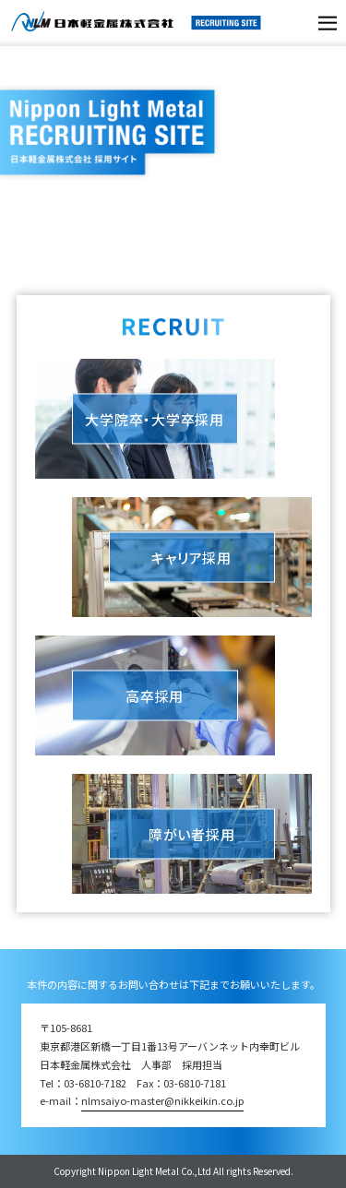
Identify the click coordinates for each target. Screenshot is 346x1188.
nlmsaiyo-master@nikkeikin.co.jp (162, 1100)
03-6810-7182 (95, 1082)
